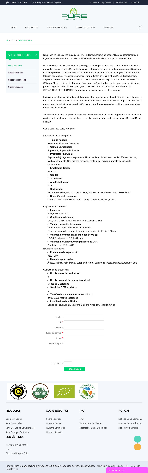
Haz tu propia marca (128, 427)
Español (135, 2)
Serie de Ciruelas (14, 423)
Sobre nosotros (85, 27)
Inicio (13, 27)
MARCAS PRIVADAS (57, 27)
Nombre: (59, 317)
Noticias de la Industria (129, 423)
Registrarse (106, 2)
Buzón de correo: (54, 333)
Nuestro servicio (15, 87)
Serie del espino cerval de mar (20, 427)
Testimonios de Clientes (90, 423)
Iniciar (95, 2)
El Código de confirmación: (56, 363)
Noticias (108, 27)
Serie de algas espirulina (17, 432)
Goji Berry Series (14, 418)
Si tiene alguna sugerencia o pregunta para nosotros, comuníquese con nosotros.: (54, 343)
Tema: (59, 338)
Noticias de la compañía (130, 418)
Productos (31, 27)
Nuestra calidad (15, 72)
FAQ (81, 418)
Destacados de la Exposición (93, 427)
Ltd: (60, 322)
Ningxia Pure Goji (106, 465)
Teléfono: (59, 327)
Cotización (122, 2)
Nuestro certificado (17, 79)
